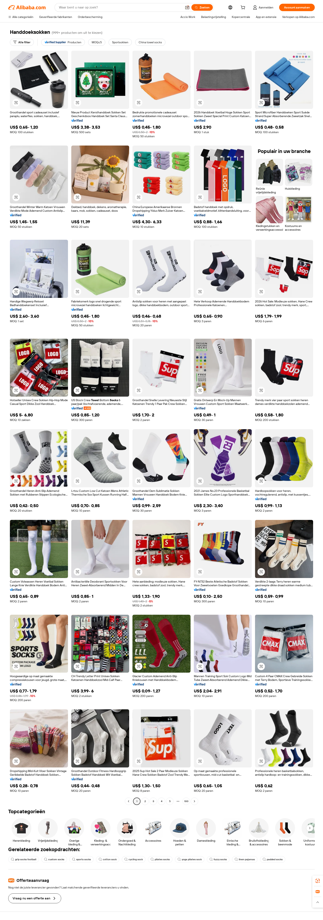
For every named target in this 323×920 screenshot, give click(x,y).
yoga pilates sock (190, 859)
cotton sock (108, 859)
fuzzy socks (218, 859)
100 (186, 801)
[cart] (244, 8)
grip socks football (23, 859)
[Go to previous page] (128, 801)
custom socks (54, 859)
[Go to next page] (194, 801)
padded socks (273, 859)
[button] (187, 7)
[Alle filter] (22, 42)
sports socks (81, 859)
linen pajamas (245, 859)
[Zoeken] (202, 7)
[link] (317, 880)
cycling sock (133, 859)
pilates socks (160, 859)
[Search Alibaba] (120, 7)
